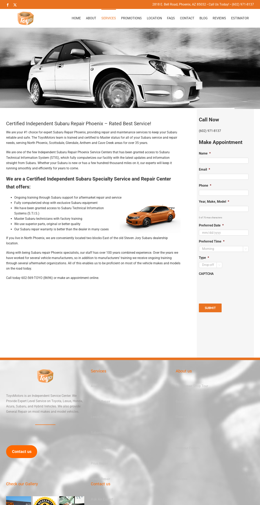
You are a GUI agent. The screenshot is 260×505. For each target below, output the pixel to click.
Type (204, 258)
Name (205, 153)
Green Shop (184, 432)
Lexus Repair (100, 417)
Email (204, 169)
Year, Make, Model (214, 202)
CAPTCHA (206, 274)
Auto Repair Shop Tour (192, 386)
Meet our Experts (188, 448)
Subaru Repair (101, 432)
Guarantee (183, 401)
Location (182, 463)
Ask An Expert (102, 499)
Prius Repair (99, 463)
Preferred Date (211, 225)
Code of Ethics (186, 417)
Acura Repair (100, 386)
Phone (205, 185)
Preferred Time (211, 241)
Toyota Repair (101, 448)
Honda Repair (100, 401)
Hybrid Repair (100, 479)
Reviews (181, 479)
